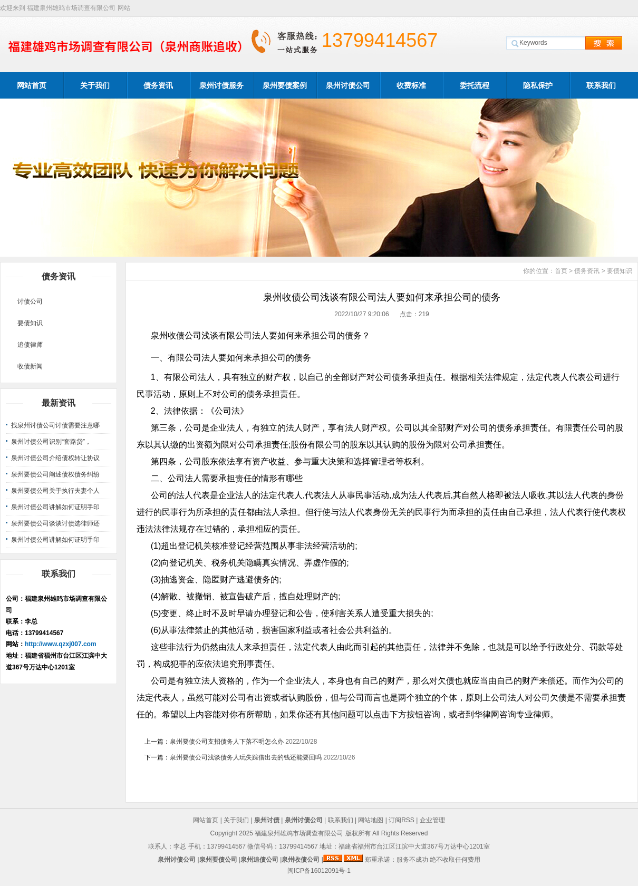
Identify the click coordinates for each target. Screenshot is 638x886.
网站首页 (31, 85)
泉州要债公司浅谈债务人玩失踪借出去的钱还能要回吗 (246, 757)
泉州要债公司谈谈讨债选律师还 (55, 523)
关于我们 (95, 85)
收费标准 (411, 85)
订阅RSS (401, 820)
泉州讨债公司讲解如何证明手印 (55, 507)
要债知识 (30, 323)
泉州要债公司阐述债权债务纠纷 (55, 474)
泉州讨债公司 (348, 85)
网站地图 (370, 820)
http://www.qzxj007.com (60, 644)
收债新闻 (30, 366)
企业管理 (432, 820)
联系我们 (601, 85)
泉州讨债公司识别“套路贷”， (51, 441)
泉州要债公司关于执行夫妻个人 (55, 490)
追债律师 (30, 344)
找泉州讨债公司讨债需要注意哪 (55, 425)
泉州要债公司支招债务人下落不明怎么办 (227, 741)
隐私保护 (538, 85)
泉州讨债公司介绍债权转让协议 (55, 458)
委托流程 (474, 85)
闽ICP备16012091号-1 (319, 870)
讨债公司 (30, 301)
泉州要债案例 (285, 85)
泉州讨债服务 (221, 85)
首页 (561, 271)
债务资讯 (158, 85)
